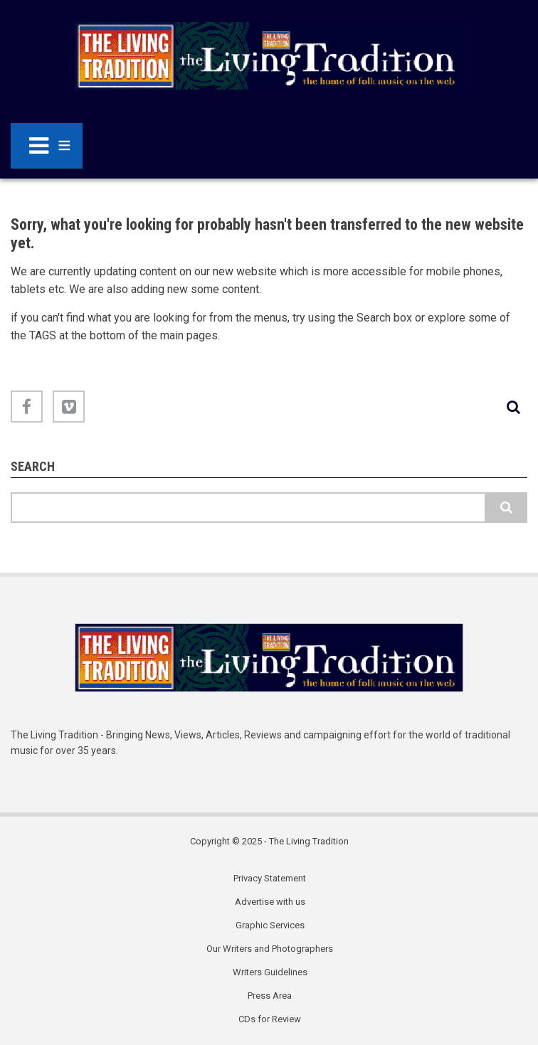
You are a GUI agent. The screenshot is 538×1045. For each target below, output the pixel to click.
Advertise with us (270, 901)
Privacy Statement (269, 878)
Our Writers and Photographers (269, 948)
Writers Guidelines (270, 972)
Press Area (270, 995)
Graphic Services (270, 925)
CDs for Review (269, 1019)
